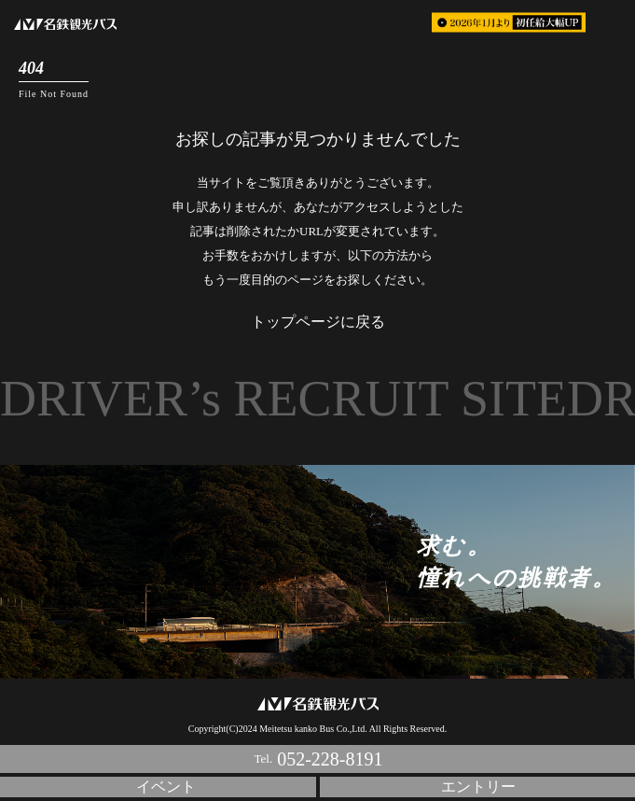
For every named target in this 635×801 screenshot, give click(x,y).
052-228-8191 (329, 759)
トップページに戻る (318, 322)
